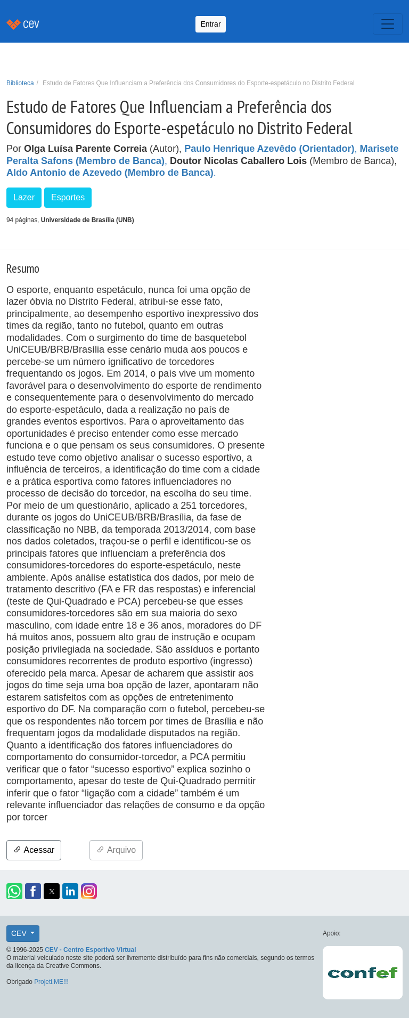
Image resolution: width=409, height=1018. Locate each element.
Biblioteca (20, 83)
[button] (14, 891)
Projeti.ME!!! (51, 982)
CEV (20, 933)
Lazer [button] (24, 197)
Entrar (210, 24)
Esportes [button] (68, 197)
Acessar (33, 849)
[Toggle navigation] (388, 24)
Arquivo (116, 849)
